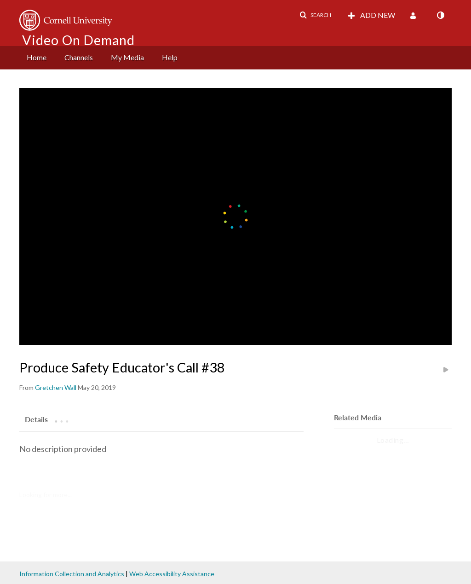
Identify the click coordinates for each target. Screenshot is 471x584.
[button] (315, 15)
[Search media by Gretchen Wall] (55, 387)
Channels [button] (78, 57)
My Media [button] (127, 57)
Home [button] (36, 57)
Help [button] (170, 57)
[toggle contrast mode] (440, 15)
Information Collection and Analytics (71, 574)
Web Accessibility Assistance (171, 574)
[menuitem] (36, 57)
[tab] (36, 419)
